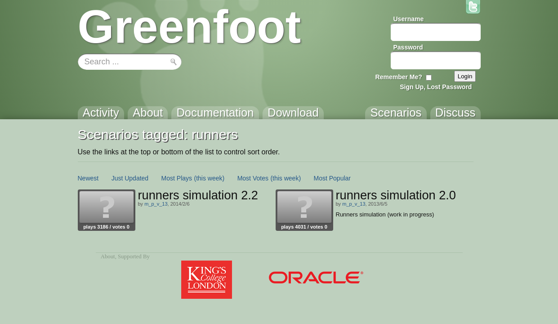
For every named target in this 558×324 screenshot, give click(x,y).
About (108, 256)
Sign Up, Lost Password (436, 86)
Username (408, 18)
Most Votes (252, 178)
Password (408, 47)
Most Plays (176, 178)
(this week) (209, 178)
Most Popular (332, 178)
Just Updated (130, 178)
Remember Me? (398, 77)
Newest (88, 178)
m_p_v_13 (155, 204)
